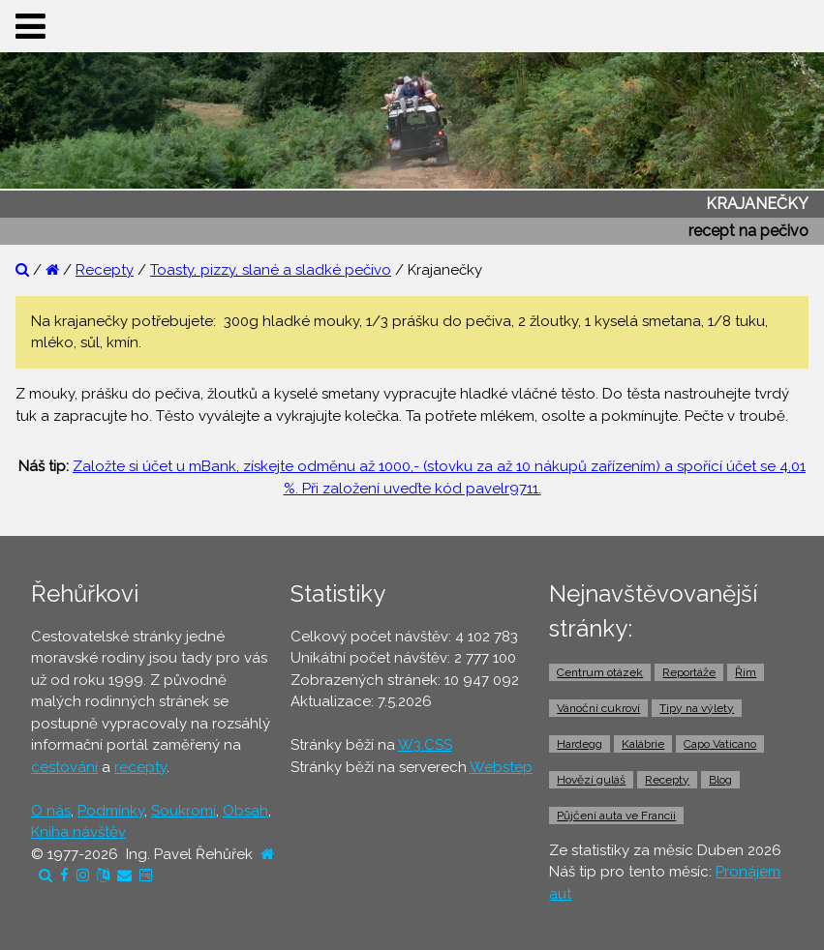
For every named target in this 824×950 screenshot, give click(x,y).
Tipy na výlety (696, 708)
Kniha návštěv (78, 832)
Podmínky (110, 810)
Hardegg (579, 744)
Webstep (501, 767)
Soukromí (183, 810)
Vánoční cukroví (598, 708)
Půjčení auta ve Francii (616, 815)
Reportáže (689, 672)
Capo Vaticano (720, 744)
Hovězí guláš (591, 780)
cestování (64, 767)
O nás (51, 810)
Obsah (245, 810)
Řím (745, 672)
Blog (720, 780)
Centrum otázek (600, 672)
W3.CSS (425, 745)
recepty (140, 767)
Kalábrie (643, 744)
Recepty (105, 270)
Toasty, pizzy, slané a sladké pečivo (270, 270)
